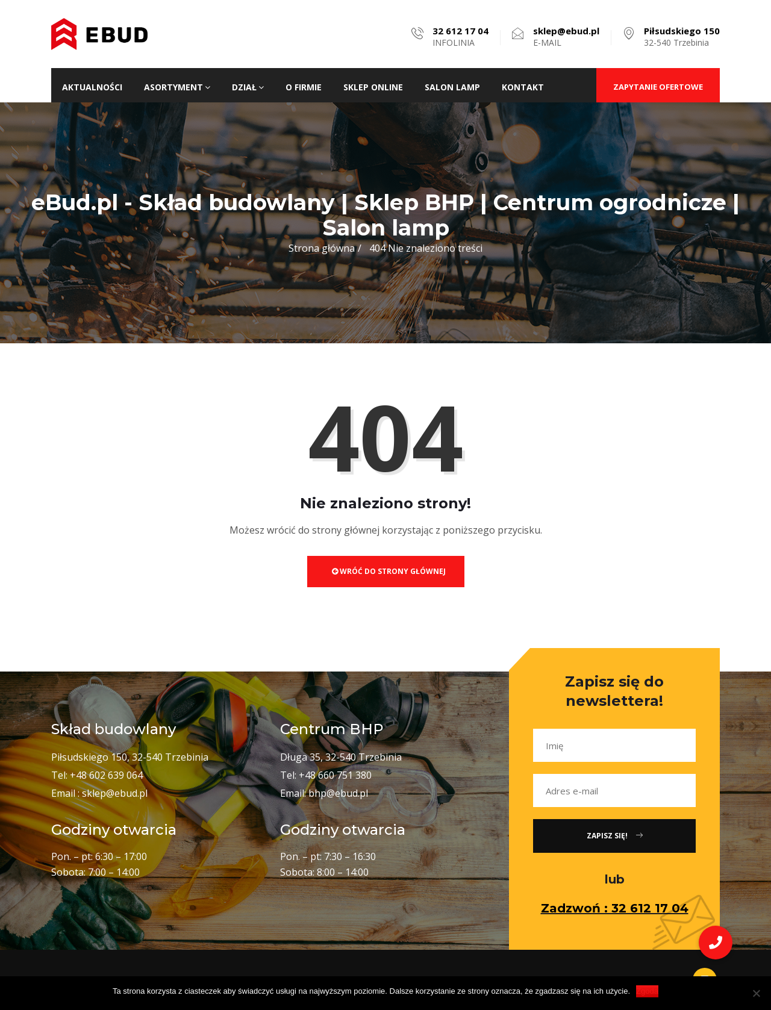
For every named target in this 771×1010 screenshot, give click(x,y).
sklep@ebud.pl (115, 793)
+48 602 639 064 (106, 775)
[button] (715, 942)
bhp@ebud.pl (338, 793)
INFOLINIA (460, 36)
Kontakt (523, 87)
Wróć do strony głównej (389, 571)
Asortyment (177, 87)
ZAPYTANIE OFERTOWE (658, 86)
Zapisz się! (615, 836)
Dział (248, 87)
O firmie (304, 87)
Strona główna (322, 248)
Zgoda (647, 991)
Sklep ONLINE (373, 87)
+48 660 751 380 (335, 775)
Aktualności (92, 87)
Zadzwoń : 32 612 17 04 (614, 908)
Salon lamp (452, 87)
